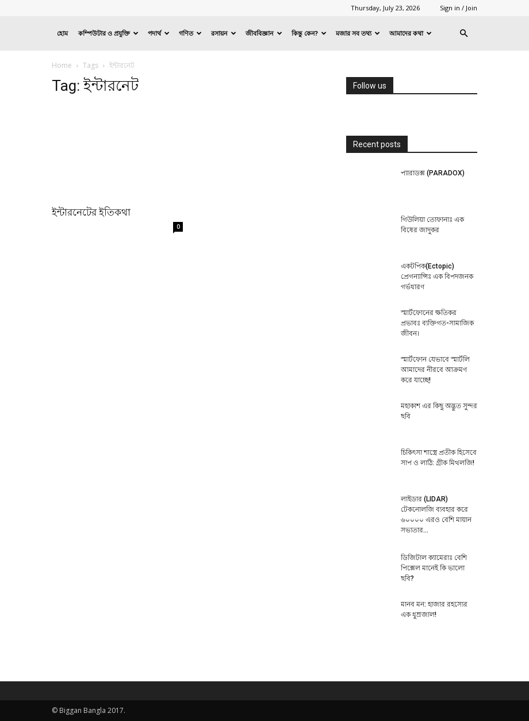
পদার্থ (159, 33)
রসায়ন (223, 33)
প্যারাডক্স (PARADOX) (433, 173)
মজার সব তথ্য (358, 33)
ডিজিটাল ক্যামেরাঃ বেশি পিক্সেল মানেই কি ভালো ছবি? (434, 568)
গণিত (190, 33)
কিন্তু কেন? (309, 33)
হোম (62, 33)
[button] (463, 33)
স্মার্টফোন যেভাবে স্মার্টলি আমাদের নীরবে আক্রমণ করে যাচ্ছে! (435, 369)
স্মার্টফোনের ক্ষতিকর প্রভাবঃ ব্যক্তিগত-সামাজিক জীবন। (437, 323)
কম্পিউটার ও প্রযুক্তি (108, 33)
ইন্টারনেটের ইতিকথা (91, 212)
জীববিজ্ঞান (264, 33)
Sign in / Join (458, 7)
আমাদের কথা (410, 33)
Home (62, 65)
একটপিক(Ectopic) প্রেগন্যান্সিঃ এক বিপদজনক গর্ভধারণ (437, 276)
